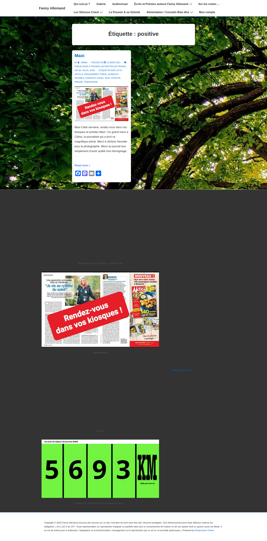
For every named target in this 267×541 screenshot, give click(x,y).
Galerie (101, 4)
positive (115, 78)
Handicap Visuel (94, 78)
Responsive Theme (181, 370)
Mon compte (207, 12)
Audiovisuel (120, 4)
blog (86, 70)
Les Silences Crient (89, 12)
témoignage (91, 82)
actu (119, 70)
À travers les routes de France (107, 66)
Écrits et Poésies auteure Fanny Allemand (163, 4)
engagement (91, 74)
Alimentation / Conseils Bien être (170, 12)
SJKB (92, 70)
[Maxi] (113, 62)
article (79, 74)
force (103, 74)
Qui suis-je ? (82, 4)
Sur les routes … (209, 4)
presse (79, 82)
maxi (107, 78)
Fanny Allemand (52, 8)
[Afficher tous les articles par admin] (83, 62)
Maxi (79, 55)
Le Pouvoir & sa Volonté (124, 12)
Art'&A (78, 70)
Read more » (82, 165)
